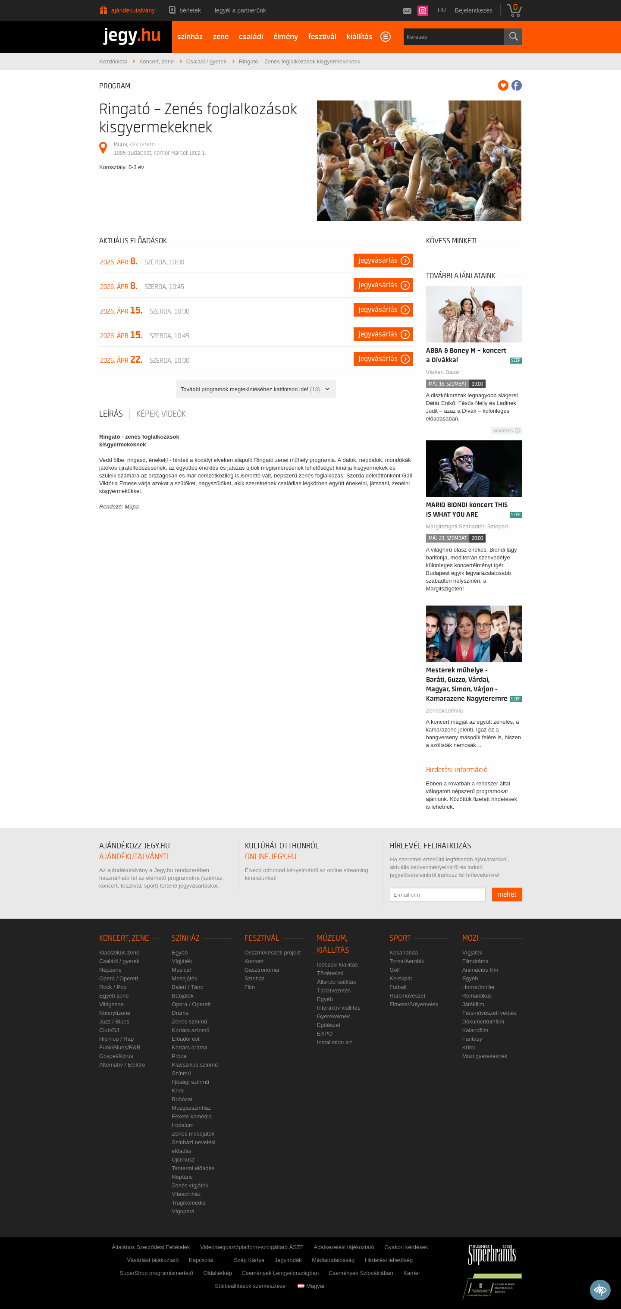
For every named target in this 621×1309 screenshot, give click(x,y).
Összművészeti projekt (273, 952)
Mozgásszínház (191, 1108)
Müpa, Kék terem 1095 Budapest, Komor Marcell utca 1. (160, 148)
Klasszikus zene (119, 952)
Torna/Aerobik (406, 961)
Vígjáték (182, 961)
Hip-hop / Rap (116, 1039)
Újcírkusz (183, 1159)
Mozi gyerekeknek (485, 1056)
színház (190, 36)
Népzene (110, 970)
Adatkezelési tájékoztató (344, 1247)
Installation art (334, 1042)
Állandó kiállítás (336, 982)
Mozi (470, 938)
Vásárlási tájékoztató (153, 1260)
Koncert (254, 961)
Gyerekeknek (333, 1016)
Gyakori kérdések (406, 1247)
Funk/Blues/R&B (119, 1047)
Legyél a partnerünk (240, 10)
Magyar (311, 1286)
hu (442, 10)
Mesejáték (184, 978)
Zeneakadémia (444, 710)
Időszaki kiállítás (337, 964)
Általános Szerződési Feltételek (151, 1247)
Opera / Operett (118, 978)
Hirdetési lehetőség (389, 1260)
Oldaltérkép (217, 1273)
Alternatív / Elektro (122, 1064)
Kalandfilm (475, 1030)
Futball (397, 987)
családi (251, 36)
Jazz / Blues (114, 1021)
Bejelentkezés (473, 10)
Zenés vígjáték (190, 1185)
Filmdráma (475, 961)
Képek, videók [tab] (161, 414)
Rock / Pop (113, 987)
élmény (285, 36)
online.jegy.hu (271, 856)
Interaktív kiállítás (338, 1008)
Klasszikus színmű (195, 1064)
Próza (179, 1056)
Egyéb (180, 952)
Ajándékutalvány (133, 10)
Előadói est (185, 1039)
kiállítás (360, 36)
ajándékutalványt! (134, 856)
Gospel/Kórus (116, 1056)
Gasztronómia (262, 970)
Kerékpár (400, 978)
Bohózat (182, 1099)
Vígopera (183, 1211)
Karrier (411, 1273)
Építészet (328, 1025)
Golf (394, 970)
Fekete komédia (192, 1116)
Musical (181, 970)
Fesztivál (262, 938)
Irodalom (183, 1125)
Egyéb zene (114, 995)
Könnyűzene (114, 1013)
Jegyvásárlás (378, 260)
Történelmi (330, 973)
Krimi (178, 1090)
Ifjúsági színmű (190, 1082)
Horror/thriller (478, 987)
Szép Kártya (249, 1260)
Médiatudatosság (333, 1260)
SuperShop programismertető (156, 1273)
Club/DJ (109, 1030)
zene (221, 36)
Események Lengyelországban (280, 1273)
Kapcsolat (201, 1260)
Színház (186, 938)
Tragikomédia (188, 1202)
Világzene (111, 1004)
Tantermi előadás (193, 1168)
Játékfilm (473, 1004)
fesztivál (322, 36)
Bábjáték (183, 995)
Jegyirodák (288, 1260)
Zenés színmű (189, 1021)
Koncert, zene (124, 938)
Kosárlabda (403, 952)
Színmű (181, 1073)
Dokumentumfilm (483, 1021)
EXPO (324, 1033)
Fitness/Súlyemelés (413, 1004)
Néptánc (182, 1177)
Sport (400, 938)
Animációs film (480, 970)
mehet (507, 894)
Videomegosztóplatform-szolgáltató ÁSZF (252, 1247)
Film (250, 987)
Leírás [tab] (111, 414)
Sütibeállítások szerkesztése (250, 1286)
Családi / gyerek (119, 961)
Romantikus (477, 995)
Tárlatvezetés (334, 990)
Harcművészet (407, 995)
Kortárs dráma (189, 1047)
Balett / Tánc (187, 987)
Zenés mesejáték (193, 1133)
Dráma (180, 1013)
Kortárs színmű (190, 1030)
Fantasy (472, 1039)
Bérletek (190, 10)
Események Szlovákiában (361, 1273)
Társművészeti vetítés (489, 1013)
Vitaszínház (186, 1194)
